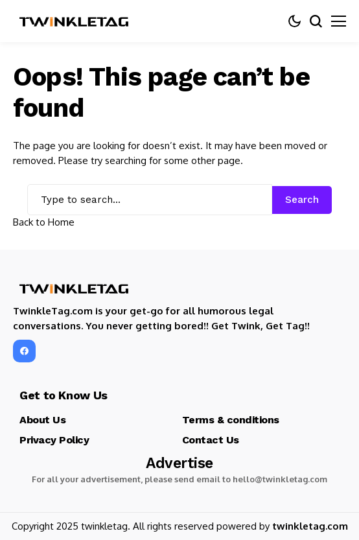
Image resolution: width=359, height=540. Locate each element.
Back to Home (44, 222)
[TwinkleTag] (74, 21)
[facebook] (24, 351)
